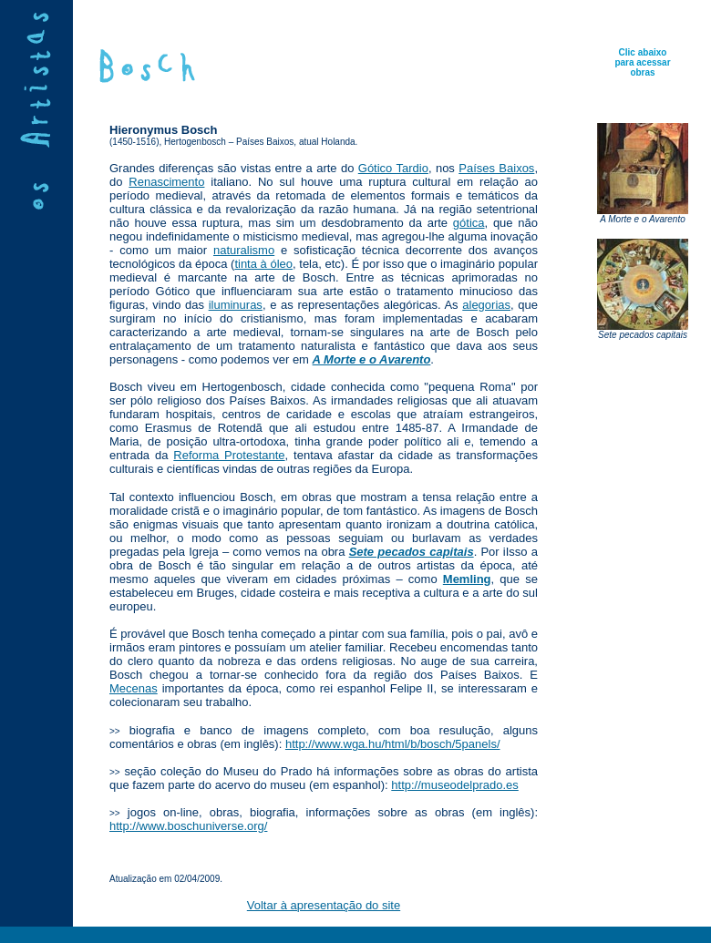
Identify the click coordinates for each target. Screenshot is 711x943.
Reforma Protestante (228, 455)
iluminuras (236, 305)
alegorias (486, 305)
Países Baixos (496, 168)
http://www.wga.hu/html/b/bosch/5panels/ (392, 744)
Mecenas (133, 688)
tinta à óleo (263, 264)
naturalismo (243, 250)
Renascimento (166, 182)
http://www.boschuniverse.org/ (188, 826)
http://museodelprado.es (454, 785)
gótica (469, 223)
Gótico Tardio (393, 168)
